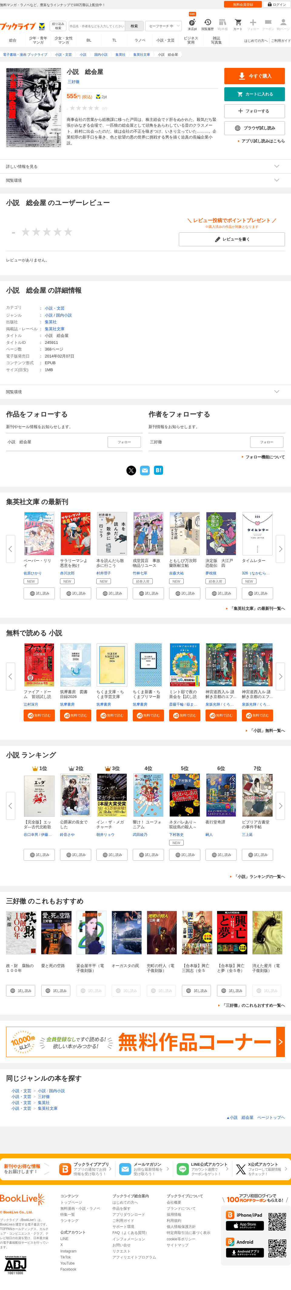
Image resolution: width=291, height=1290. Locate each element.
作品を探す (121, 1208)
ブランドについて (181, 1208)
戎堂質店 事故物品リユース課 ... (146, 565)
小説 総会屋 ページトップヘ (255, 1117)
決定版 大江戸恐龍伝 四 (219, 563)
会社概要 (174, 1202)
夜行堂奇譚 (215, 822)
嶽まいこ (193, 704)
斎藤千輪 (176, 704)
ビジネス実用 (191, 40)
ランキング (69, 1221)
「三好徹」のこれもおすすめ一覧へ (253, 1005)
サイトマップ (178, 1245)
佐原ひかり (33, 573)
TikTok (65, 1257)
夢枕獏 (211, 573)
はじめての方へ (256, 40)
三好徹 (73, 81)
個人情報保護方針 (181, 1227)
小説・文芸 (165, 40)
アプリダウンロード (128, 1214)
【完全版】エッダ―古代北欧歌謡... (37, 827)
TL (114, 40)
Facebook (68, 1269)
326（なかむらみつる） (261, 573)
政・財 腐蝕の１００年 (20, 968)
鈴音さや (67, 835)
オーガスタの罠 (125, 965)
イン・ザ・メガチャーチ (110, 824)
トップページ (71, 1202)
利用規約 (174, 1221)
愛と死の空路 (53, 965)
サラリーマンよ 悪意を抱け (76, 563)
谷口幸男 (31, 835)
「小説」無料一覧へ (267, 730)
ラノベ (140, 40)
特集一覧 (67, 1214)
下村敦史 (176, 835)
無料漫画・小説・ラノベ (80, 1208)
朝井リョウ (105, 835)
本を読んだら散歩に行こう (110, 563)
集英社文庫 (55, 329)
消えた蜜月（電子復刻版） (266, 968)
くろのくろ (232, 704)
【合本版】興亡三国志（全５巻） (195, 970)
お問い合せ (121, 1245)
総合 (12, 40)
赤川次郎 (67, 573)
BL (89, 40)
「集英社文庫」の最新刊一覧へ (257, 608)
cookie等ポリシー (181, 1239)
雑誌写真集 (216, 40)
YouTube (67, 1263)
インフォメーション (128, 1239)
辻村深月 (31, 704)
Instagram (68, 1251)
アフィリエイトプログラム (134, 1257)
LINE (64, 1239)
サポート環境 (123, 1227)
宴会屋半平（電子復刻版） (90, 968)
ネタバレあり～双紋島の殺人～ (183, 824)
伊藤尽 (46, 835)
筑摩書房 (67, 704)
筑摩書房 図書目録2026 (74, 694)
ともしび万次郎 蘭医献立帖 (185, 563)
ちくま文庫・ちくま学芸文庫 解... (110, 697)
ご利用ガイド (281, 40)
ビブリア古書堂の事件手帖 (255, 824)
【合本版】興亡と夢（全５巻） (231, 968)
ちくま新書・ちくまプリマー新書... (146, 697)
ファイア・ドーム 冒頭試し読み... (37, 697)
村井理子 (103, 573)
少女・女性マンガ (64, 40)
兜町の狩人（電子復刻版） (160, 968)
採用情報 (174, 1214)
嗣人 (209, 835)
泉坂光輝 (213, 704)
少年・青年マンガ (38, 40)
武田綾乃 (140, 835)
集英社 (51, 322)
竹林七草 (140, 573)
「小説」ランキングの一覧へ (259, 876)
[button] (39, 593)
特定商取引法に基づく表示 (188, 1233)
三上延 (247, 835)
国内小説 (64, 315)
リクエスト (121, 1251)
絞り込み (58, 26)
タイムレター (254, 560)
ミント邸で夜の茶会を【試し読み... (183, 697)
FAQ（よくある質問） (130, 1233)
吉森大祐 (176, 573)
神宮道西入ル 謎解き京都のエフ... (221, 694)
